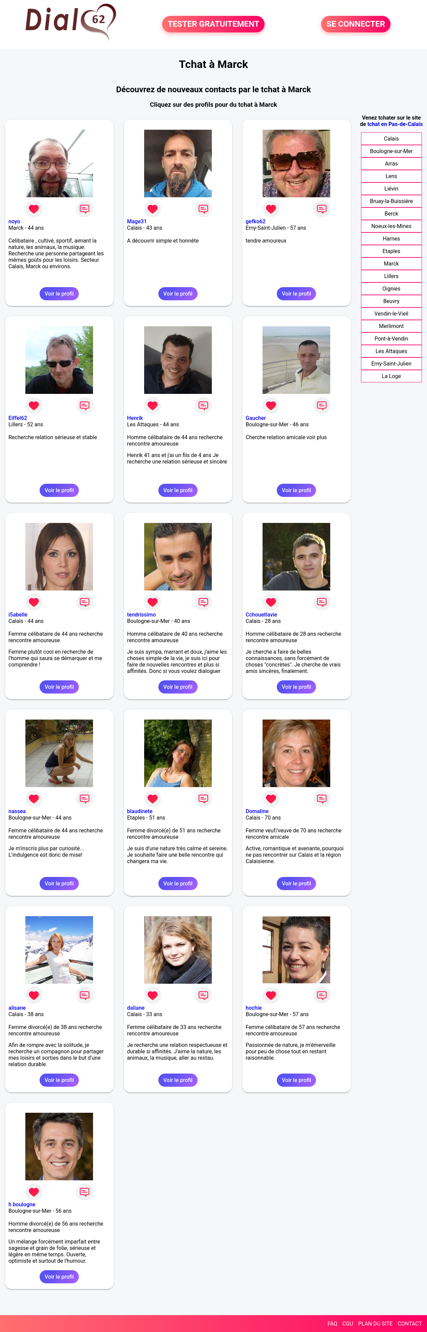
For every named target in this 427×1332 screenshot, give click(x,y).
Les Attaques (391, 351)
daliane (136, 1008)
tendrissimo (141, 614)
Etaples (391, 251)
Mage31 (137, 221)
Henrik (135, 418)
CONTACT (410, 1324)
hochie (254, 1008)
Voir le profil (59, 294)
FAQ (332, 1324)
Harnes (391, 238)
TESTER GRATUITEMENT (213, 24)
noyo (14, 221)
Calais (391, 138)
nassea (17, 811)
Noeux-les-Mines (391, 226)
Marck (391, 263)
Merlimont (391, 326)
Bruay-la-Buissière (391, 201)
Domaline (257, 811)
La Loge (391, 376)
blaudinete (140, 811)
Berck (391, 213)
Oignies (391, 288)
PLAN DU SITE (375, 1324)
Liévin (391, 188)
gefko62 (256, 221)
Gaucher (256, 418)
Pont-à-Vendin (391, 338)
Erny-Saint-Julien (391, 363)
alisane (17, 1008)
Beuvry (391, 301)
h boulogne (22, 1204)
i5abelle (17, 614)
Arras (391, 163)
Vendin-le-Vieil (391, 313)
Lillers (391, 276)
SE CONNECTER (356, 24)
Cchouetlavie (261, 614)
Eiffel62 (17, 418)
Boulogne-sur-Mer (391, 151)
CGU (347, 1324)
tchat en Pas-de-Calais (395, 124)
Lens (391, 176)
